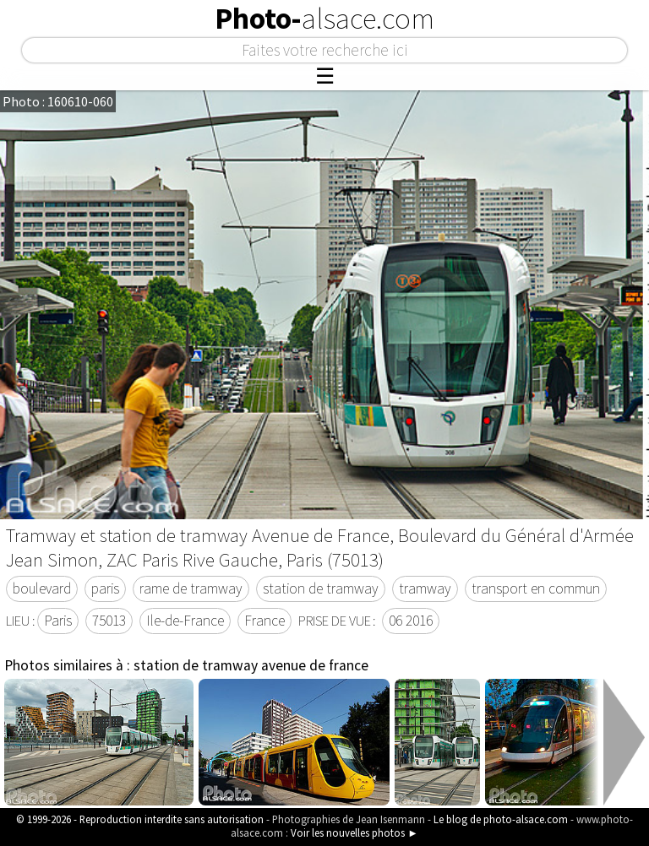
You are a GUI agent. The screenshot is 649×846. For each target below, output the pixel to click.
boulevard (42, 588)
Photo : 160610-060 (58, 101)
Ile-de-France (185, 620)
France (264, 620)
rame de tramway (191, 588)
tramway (425, 588)
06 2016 (411, 620)
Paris (58, 620)
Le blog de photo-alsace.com (501, 819)
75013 (109, 620)
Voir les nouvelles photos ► (354, 832)
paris (105, 588)
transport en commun (536, 588)
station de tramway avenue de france (251, 665)
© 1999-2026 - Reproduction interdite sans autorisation (140, 819)
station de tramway (321, 588)
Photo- (324, 18)
